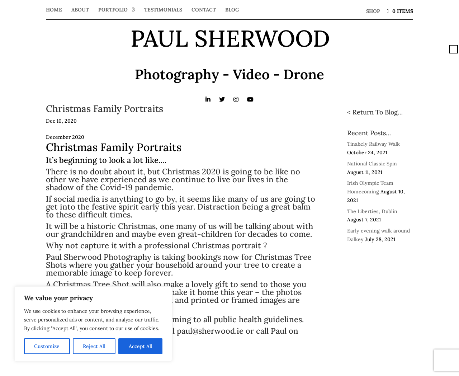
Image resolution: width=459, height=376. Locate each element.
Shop (373, 11)
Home (54, 10)
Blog (232, 10)
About (80, 10)
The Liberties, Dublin (372, 211)
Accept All (140, 346)
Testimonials (163, 10)
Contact (203, 10)
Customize (47, 346)
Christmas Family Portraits (104, 108)
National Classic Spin (372, 163)
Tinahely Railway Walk (373, 144)
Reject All (94, 346)
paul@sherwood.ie (210, 331)
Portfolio (113, 10)
